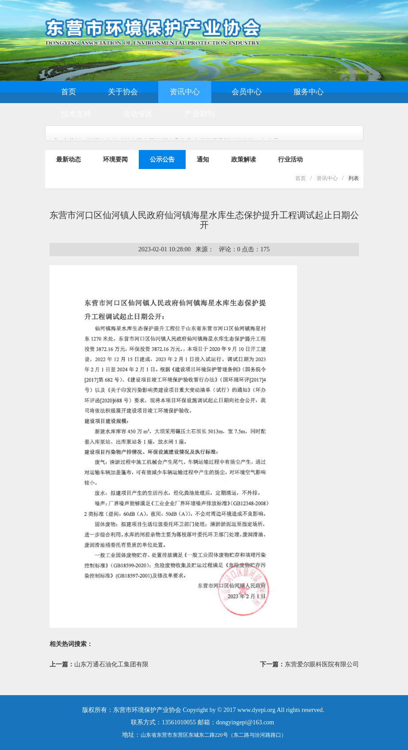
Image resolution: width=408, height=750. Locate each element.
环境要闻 (115, 159)
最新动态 (68, 159)
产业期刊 (200, 114)
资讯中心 (185, 92)
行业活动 (290, 159)
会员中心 (247, 92)
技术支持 (76, 114)
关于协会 (123, 92)
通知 (203, 159)
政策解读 (243, 159)
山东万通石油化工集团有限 (111, 664)
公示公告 (162, 159)
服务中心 (309, 92)
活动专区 (138, 114)
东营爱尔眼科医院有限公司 (322, 664)
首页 (68, 92)
